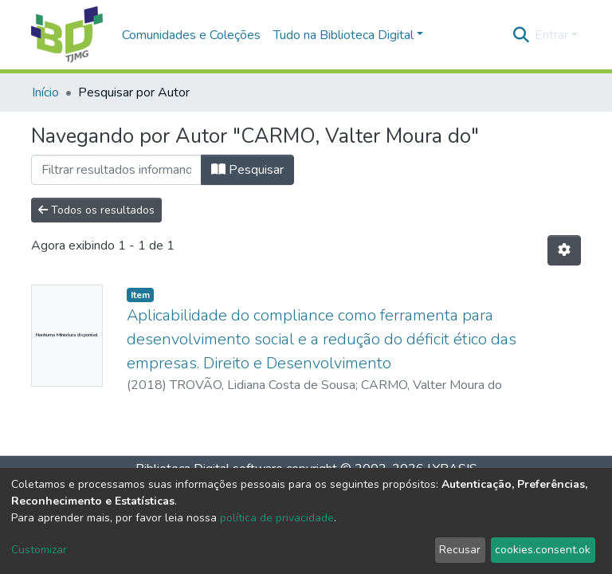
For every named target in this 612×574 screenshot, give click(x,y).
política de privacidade (277, 517)
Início (45, 92)
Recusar (460, 549)
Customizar (39, 549)
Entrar (551, 35)
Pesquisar (247, 170)
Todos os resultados (96, 210)
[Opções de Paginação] (564, 250)
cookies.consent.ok (542, 549)
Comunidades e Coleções (191, 35)
